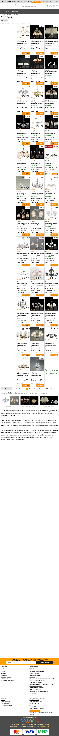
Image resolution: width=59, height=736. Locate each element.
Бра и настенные (34, 673)
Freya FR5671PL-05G (50, 313)
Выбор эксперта (5, 701)
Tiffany (39, 375)
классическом (14, 425)
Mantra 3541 (20, 71)
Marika (53, 315)
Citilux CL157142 (35, 223)
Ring (52, 73)
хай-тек (32, 425)
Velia (38, 163)
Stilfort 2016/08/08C (22, 343)
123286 (41, 298)
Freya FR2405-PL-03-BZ (23, 223)
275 (47, 389)
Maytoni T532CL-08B (22, 283)
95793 (27, 207)
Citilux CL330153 (49, 132)
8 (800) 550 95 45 (34, 706)
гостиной (14, 424)
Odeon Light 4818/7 (50, 162)
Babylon (25, 43)
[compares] (23, 36)
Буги (38, 224)
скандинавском (44, 425)
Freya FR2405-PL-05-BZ (37, 41)
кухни (24, 424)
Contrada (39, 103)
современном (23, 425)
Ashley (38, 133)
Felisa (24, 103)
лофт (28, 425)
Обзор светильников (6, 705)
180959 (27, 328)
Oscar (38, 255)
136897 (55, 56)
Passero (25, 255)
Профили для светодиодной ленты (39, 691)
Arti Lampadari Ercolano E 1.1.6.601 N (26, 313)
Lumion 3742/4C (35, 132)
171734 (27, 177)
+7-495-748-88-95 (27, 1)
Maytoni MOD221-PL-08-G (37, 313)
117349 (41, 268)
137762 (41, 116)
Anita (52, 194)
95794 (42, 26)
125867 (27, 268)
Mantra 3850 (34, 373)
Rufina (52, 224)
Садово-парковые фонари (37, 687)
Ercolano (25, 315)
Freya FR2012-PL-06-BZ (23, 132)
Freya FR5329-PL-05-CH (51, 102)
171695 (55, 146)
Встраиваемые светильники (37, 680)
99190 (42, 86)
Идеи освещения (5, 703)
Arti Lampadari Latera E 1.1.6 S (38, 193)
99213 (27, 298)
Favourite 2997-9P (49, 343)
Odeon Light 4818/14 (22, 193)
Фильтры (6, 389)
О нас (2, 668)
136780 (55, 298)
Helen (52, 103)
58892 (27, 56)
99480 (56, 207)
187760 (55, 328)
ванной (40, 424)
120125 (41, 328)
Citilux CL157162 (35, 343)
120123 (41, 207)
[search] (45, 6)
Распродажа (4, 678)
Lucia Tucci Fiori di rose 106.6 (38, 283)
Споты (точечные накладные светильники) (42, 678)
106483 (55, 86)
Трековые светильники (36, 682)
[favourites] (27, 36)
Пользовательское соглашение (9, 670)
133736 (41, 238)
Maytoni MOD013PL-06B (51, 71)
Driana (38, 43)
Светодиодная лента (35, 689)
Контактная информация (8, 680)
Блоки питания (34, 693)
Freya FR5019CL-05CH (22, 102)
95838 (27, 116)
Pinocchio (25, 375)
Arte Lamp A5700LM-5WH (23, 373)
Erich (52, 255)
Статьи (3, 700)
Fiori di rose (40, 285)
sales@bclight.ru (48, 1)
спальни (20, 424)
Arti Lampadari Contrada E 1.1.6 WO (40, 102)
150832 (27, 26)
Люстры (32, 668)
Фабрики (3, 673)
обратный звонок (36, 1)
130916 (41, 56)
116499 (55, 268)
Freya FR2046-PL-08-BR (37, 162)
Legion (24, 345)
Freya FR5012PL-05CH (50, 193)
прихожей (34, 424)
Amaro (52, 285)
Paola (24, 73)
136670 (55, 177)
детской (29, 424)
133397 (27, 146)
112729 (27, 238)
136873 (55, 238)
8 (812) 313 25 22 (34, 703)
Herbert (25, 133)
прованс (37, 425)
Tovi (52, 163)
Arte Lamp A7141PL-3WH (37, 253)
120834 (55, 116)
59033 (42, 358)
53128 (27, 358)
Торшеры (32, 677)
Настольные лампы (35, 675)
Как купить (4, 675)
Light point (53, 345)
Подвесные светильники (36, 670)
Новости (3, 671)
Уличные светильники (36, 686)
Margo (24, 163)
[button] (56, 402)
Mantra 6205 (34, 71)
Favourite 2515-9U (21, 41)
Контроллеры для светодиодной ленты (40, 695)
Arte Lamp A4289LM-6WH (23, 253)
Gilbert (24, 285)
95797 (56, 26)
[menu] (10, 11)
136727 (27, 86)
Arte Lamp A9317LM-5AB (23, 162)
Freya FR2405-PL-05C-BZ (51, 41)
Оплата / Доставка (6, 677)
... (44, 389)
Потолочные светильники (37, 671)
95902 (42, 146)
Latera (38, 194)
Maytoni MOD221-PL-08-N (51, 253)
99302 (42, 177)
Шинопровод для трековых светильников (41, 684)
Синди (53, 133)
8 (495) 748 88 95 (34, 700)
